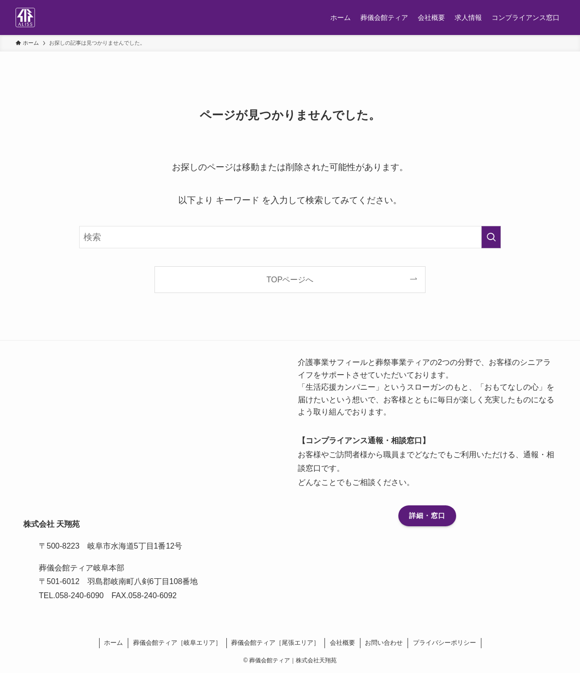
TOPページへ (290, 279)
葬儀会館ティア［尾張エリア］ (275, 642)
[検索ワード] (290, 237)
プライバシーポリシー (444, 642)
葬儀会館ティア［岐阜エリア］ (177, 642)
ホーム (113, 642)
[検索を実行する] (491, 237)
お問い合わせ (384, 642)
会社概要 (342, 642)
